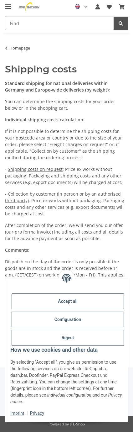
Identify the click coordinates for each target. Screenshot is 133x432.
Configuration (67, 319)
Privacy (37, 413)
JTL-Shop (77, 424)
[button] (97, 7)
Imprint (17, 413)
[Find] (121, 23)
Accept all (67, 301)
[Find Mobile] (59, 23)
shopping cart (52, 108)
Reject (68, 337)
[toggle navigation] (8, 4)
